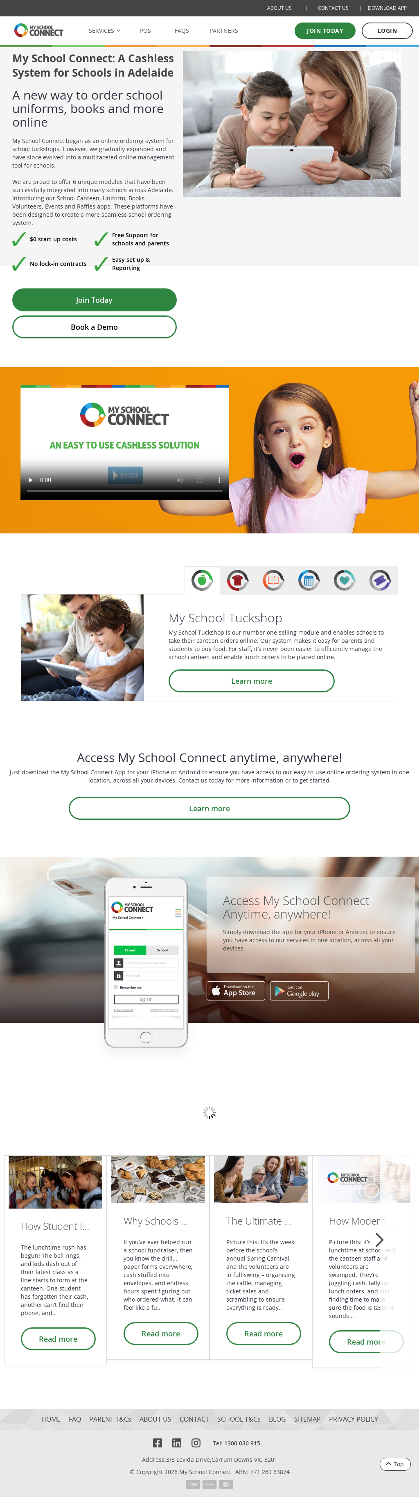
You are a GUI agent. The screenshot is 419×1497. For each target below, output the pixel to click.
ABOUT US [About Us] (279, 8)
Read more (63, 1339)
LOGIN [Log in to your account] (387, 30)
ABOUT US (155, 1419)
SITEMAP (307, 1419)
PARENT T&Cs (110, 1419)
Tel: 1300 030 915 (236, 1443)
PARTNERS (224, 30)
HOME (51, 1419)
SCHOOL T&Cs (239, 1419)
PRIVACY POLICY (353, 1419)
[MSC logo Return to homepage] (38, 30)
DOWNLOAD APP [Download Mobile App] (387, 8)
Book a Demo (94, 327)
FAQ (75, 1419)
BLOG (277, 1419)
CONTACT (194, 1419)
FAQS (182, 30)
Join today (325, 30)
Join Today (94, 300)
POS (145, 30)
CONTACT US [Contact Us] (333, 8)
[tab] (202, 580)
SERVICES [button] (101, 30)
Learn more (210, 681)
